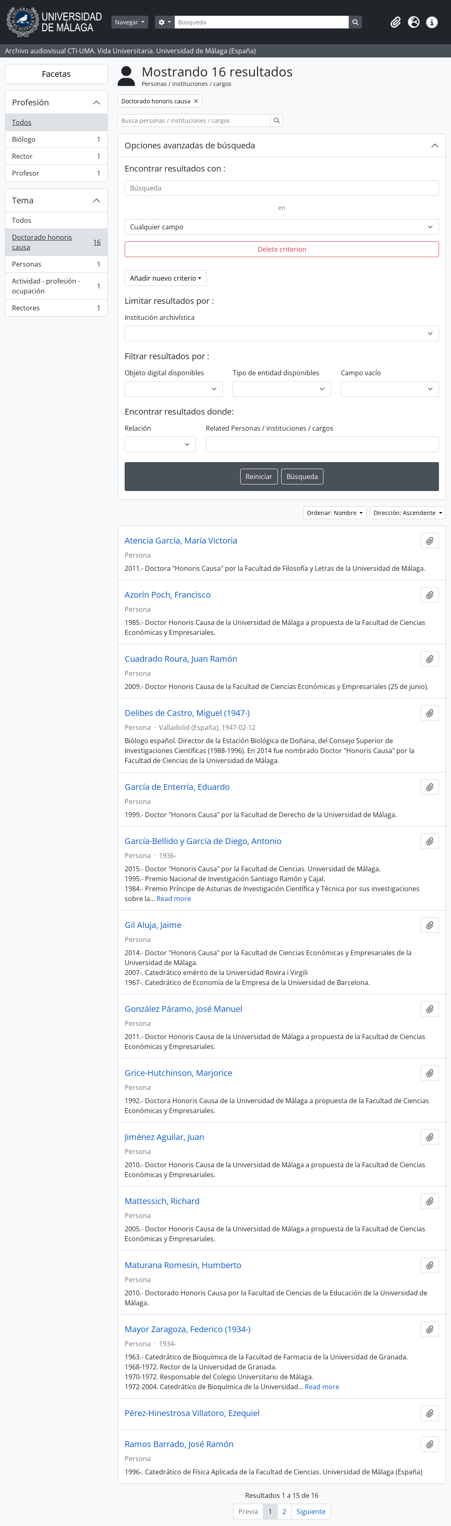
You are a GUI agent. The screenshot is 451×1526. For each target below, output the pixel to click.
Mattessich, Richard (162, 1201)
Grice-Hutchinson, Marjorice (178, 1073)
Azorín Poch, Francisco (168, 595)
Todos (21, 122)
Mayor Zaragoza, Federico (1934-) (188, 1329)
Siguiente (311, 1511)
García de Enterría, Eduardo (177, 787)
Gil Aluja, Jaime (153, 925)
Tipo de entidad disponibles (276, 372)
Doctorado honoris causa (56, 242)
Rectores (56, 309)
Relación (138, 428)
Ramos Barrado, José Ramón (179, 1444)
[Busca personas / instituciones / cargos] (194, 120)
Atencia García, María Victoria (181, 541)
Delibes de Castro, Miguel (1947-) (187, 713)
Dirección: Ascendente (405, 513)
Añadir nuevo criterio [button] (163, 278)
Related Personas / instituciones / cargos (269, 428)
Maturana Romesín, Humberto (183, 1265)
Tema (23, 200)
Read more (174, 898)
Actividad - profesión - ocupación (56, 286)
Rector (56, 158)
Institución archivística (160, 317)
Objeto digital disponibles (164, 372)
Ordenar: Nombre (332, 513)
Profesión (30, 102)
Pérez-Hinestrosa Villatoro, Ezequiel (192, 1413)
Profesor (56, 174)
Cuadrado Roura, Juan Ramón (181, 659)
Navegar (127, 22)
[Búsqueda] (261, 22)
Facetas (56, 73)
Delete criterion (282, 249)
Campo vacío (361, 372)
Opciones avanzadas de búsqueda (190, 145)
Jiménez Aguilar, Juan (164, 1137)
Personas (56, 266)
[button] (395, 22)
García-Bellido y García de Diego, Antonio (203, 841)
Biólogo (56, 141)
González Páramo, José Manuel (183, 1009)
